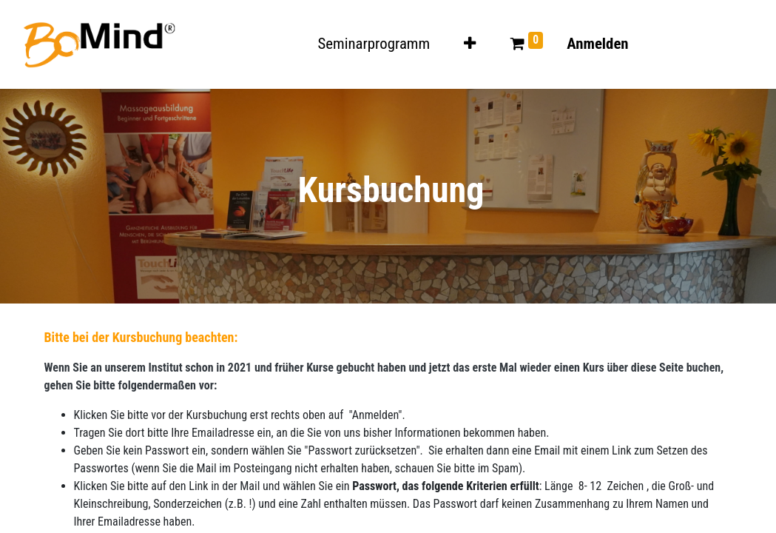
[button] (470, 44)
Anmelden (597, 44)
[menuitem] (374, 44)
